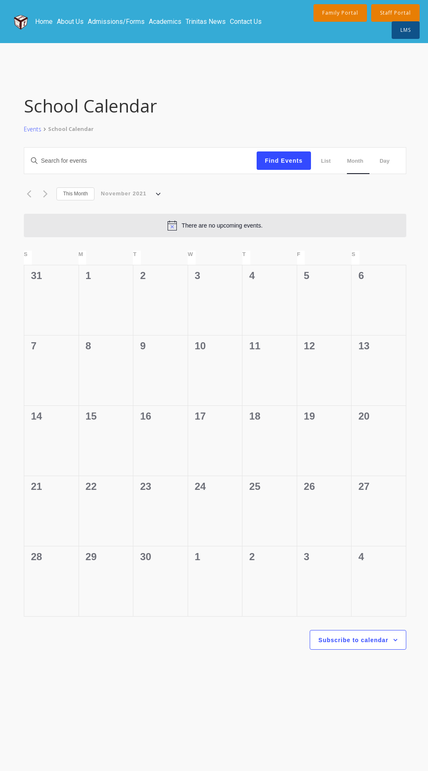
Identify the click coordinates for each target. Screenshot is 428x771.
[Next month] (45, 194)
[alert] (215, 225)
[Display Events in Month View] (358, 161)
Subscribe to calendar (353, 640)
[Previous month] (29, 194)
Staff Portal (395, 12)
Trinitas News (206, 22)
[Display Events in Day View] (388, 161)
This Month (75, 194)
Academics (165, 22)
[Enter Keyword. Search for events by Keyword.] (93, 161)
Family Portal (340, 12)
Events (32, 129)
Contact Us (246, 22)
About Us (70, 22)
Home (44, 22)
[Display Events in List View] (329, 161)
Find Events (284, 160)
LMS (405, 29)
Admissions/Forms (116, 22)
